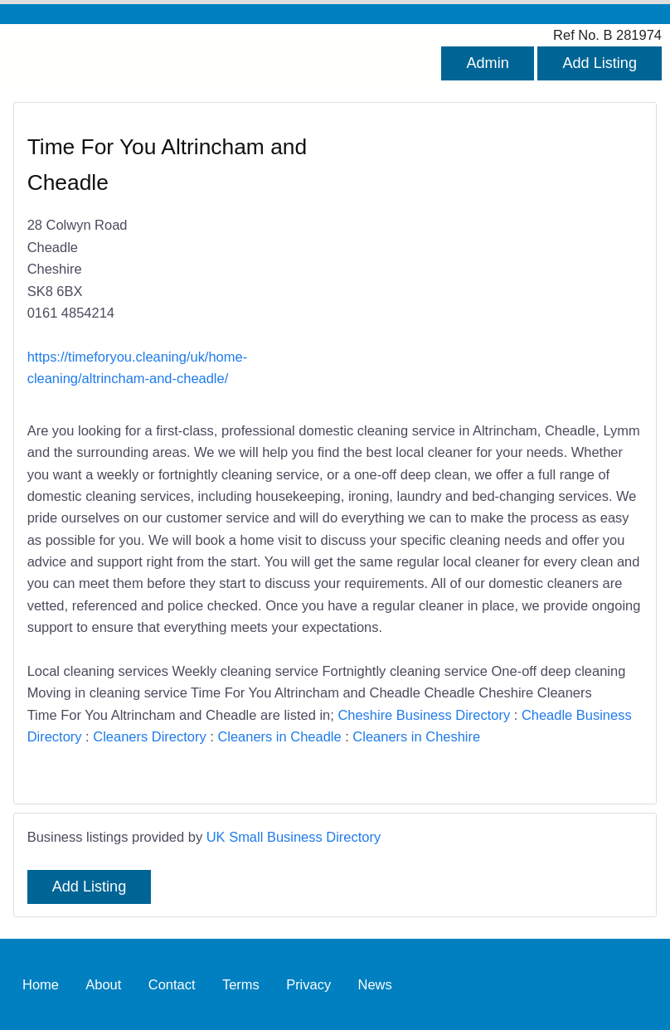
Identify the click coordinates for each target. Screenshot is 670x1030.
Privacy (308, 984)
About (103, 984)
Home (40, 984)
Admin (487, 63)
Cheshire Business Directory (423, 714)
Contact (172, 984)
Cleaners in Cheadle (279, 736)
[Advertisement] (480, 253)
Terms (241, 984)
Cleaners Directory (149, 736)
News (375, 984)
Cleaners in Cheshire (416, 736)
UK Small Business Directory (293, 836)
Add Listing (599, 63)
